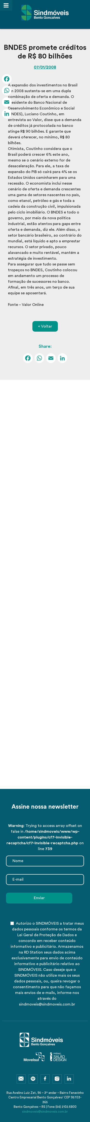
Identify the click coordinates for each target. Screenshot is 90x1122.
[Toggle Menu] (6, 5)
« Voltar (45, 326)
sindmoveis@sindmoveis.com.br (45, 1111)
